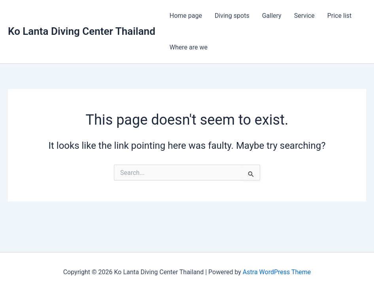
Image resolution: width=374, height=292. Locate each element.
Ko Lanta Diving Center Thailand (81, 31)
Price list (339, 15)
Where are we (189, 47)
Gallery (271, 15)
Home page (186, 15)
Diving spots (232, 15)
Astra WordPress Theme (277, 272)
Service (304, 15)
